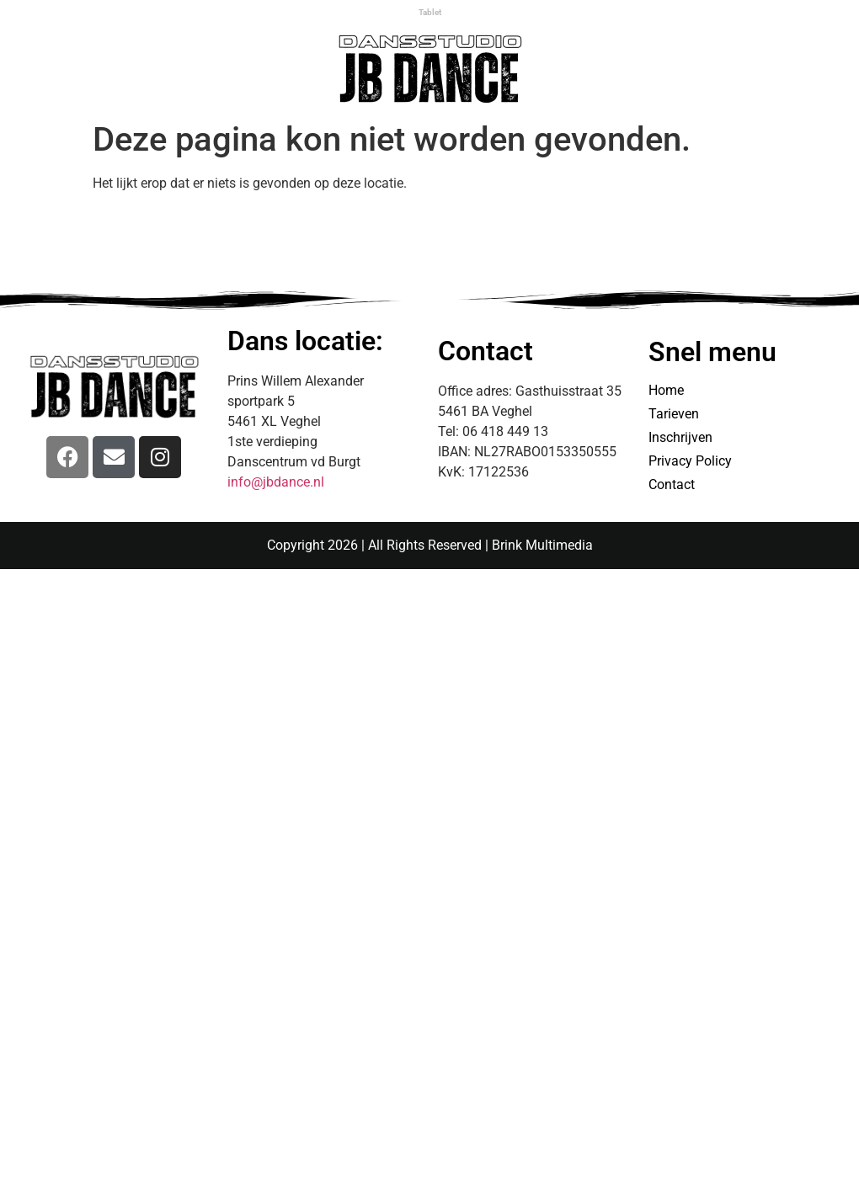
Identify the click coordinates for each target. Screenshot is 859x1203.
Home (666, 390)
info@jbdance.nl (275, 482)
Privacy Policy (690, 461)
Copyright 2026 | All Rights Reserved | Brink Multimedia (430, 545)
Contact (671, 484)
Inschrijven (680, 437)
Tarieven (673, 414)
